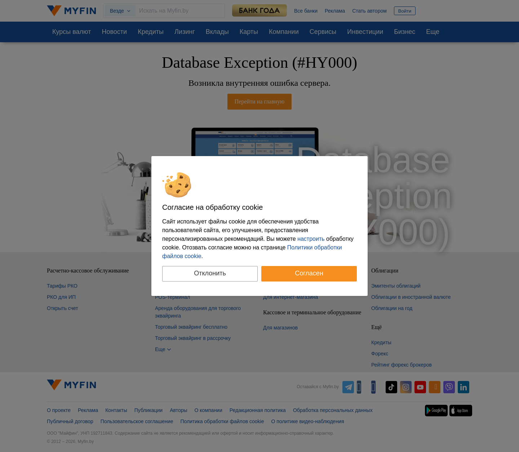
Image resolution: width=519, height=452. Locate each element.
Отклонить (210, 273)
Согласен (309, 273)
